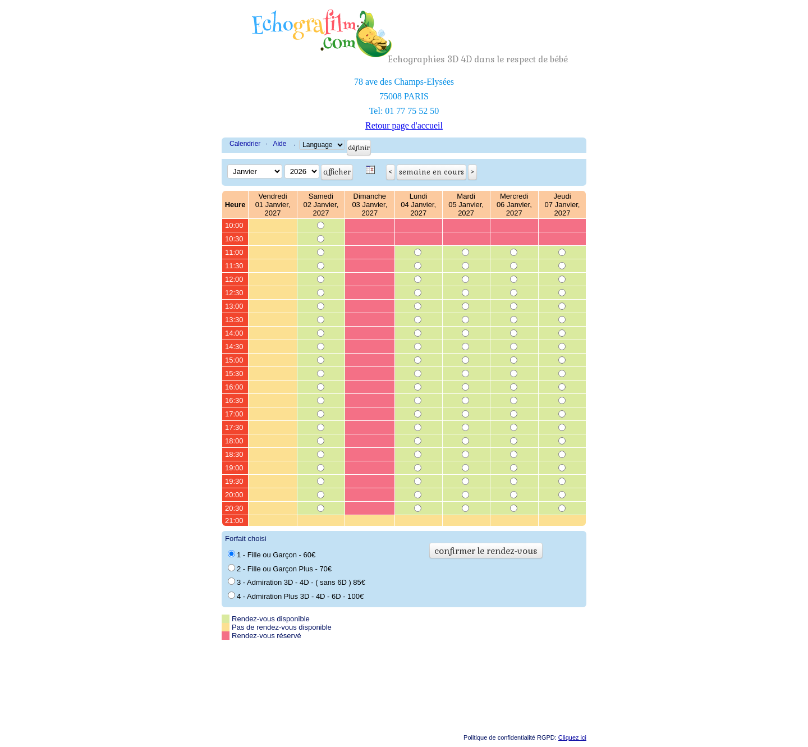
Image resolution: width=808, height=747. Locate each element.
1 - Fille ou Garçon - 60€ (271, 554)
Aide (279, 144)
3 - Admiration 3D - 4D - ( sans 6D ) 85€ (296, 582)
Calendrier (244, 144)
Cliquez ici (572, 737)
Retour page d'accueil (404, 125)
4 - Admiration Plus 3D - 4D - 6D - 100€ (296, 596)
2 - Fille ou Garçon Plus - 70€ (280, 568)
